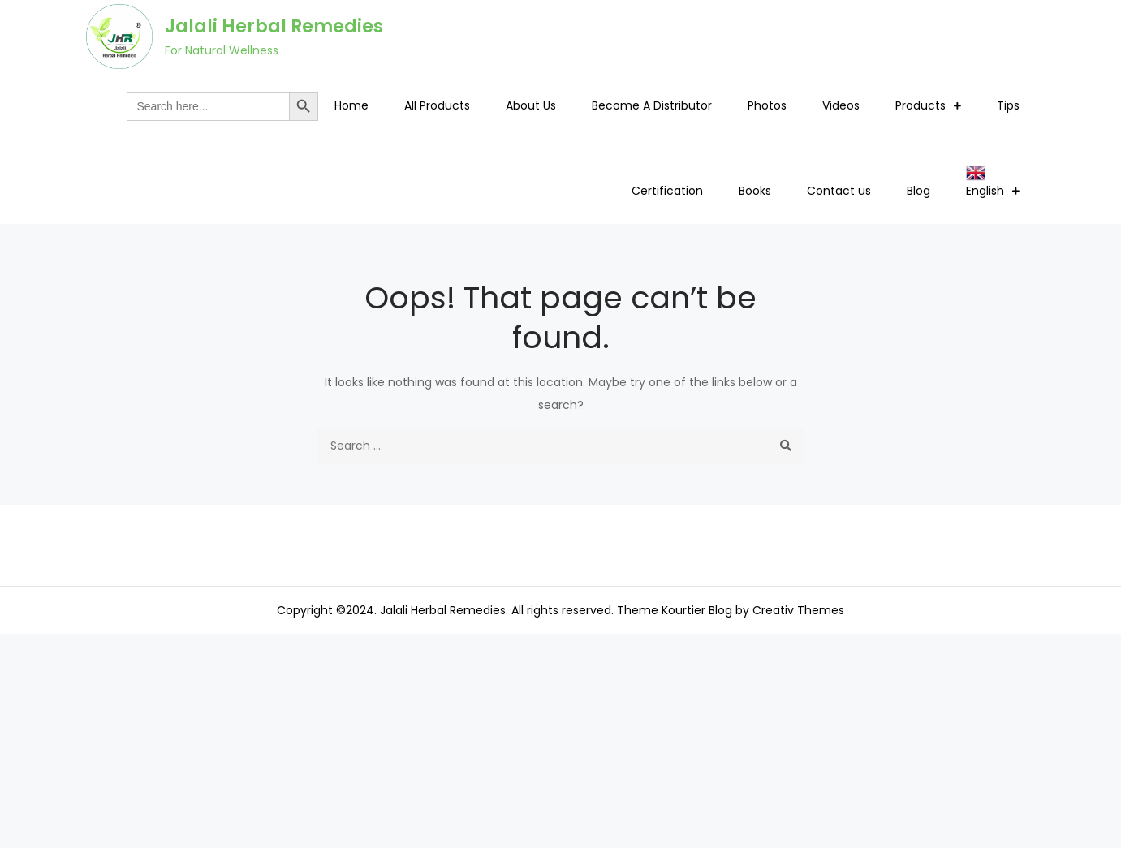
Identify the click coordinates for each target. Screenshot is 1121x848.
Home (351, 105)
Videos (841, 105)
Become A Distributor (652, 105)
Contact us (839, 191)
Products (920, 105)
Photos (767, 105)
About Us (531, 105)
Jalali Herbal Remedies (274, 26)
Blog (918, 191)
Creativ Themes (798, 610)
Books (755, 191)
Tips (1008, 105)
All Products (437, 105)
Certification (667, 191)
